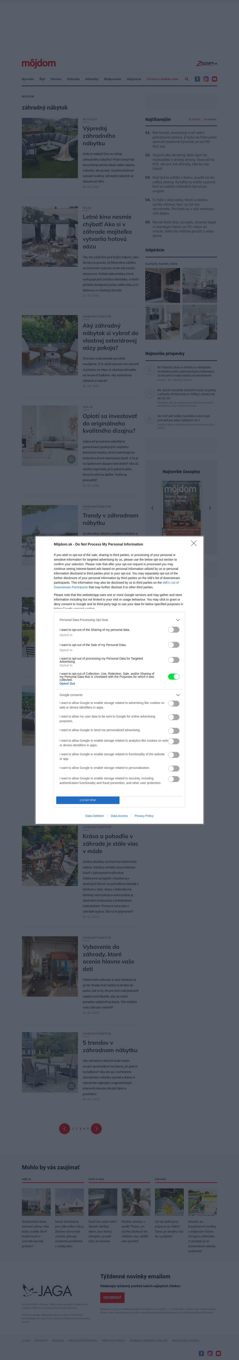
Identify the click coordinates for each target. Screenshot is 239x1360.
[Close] (195, 544)
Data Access (119, 816)
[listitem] (119, 620)
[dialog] (119, 680)
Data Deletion (94, 816)
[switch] (173, 630)
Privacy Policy (144, 816)
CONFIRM (88, 800)
